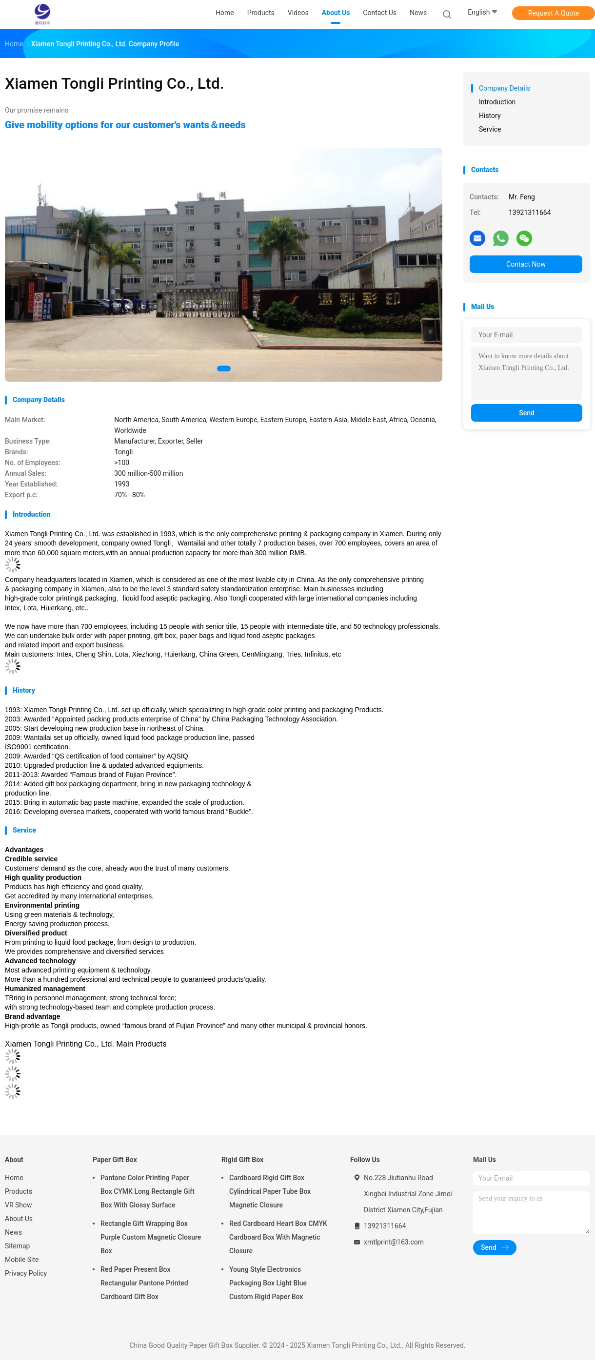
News (13, 1232)
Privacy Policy (26, 1273)
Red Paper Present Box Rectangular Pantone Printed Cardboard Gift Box (144, 1283)
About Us (19, 1219)
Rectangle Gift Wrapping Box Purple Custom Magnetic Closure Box (150, 1237)
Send (527, 413)
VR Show (18, 1205)
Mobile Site (22, 1259)
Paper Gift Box (115, 1160)
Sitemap (17, 1246)
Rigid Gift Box (242, 1160)
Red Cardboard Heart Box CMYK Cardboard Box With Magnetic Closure (278, 1237)
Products (18, 1191)
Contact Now (526, 264)
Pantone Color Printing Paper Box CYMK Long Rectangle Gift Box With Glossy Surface (147, 1191)
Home (14, 1178)
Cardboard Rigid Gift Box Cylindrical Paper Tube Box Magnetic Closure (270, 1191)
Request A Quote (553, 13)
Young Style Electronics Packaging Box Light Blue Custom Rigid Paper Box (268, 1283)
